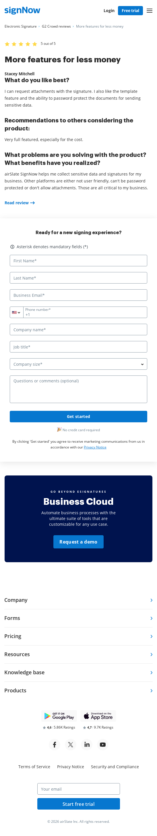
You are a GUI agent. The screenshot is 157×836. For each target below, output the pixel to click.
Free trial (130, 10)
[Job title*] (78, 346)
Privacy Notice (95, 447)
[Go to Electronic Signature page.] (21, 26)
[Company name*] (78, 329)
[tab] (78, 600)
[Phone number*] (78, 312)
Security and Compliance (115, 766)
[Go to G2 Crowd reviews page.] (56, 26)
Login (109, 10)
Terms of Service (34, 766)
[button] (149, 11)
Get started (78, 416)
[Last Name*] (78, 278)
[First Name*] (78, 260)
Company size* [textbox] (27, 364)
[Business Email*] (78, 295)
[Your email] (78, 789)
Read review (17, 202)
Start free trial (78, 804)
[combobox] (20, 312)
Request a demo (78, 542)
